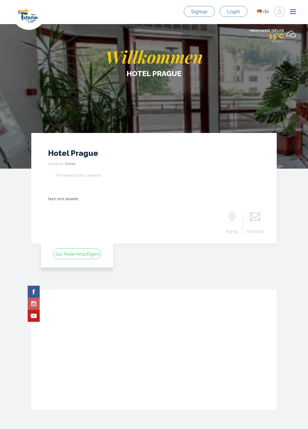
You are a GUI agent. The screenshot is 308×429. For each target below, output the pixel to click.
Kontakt (255, 231)
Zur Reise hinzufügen (77, 254)
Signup (199, 11)
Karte (232, 231)
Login (233, 11)
